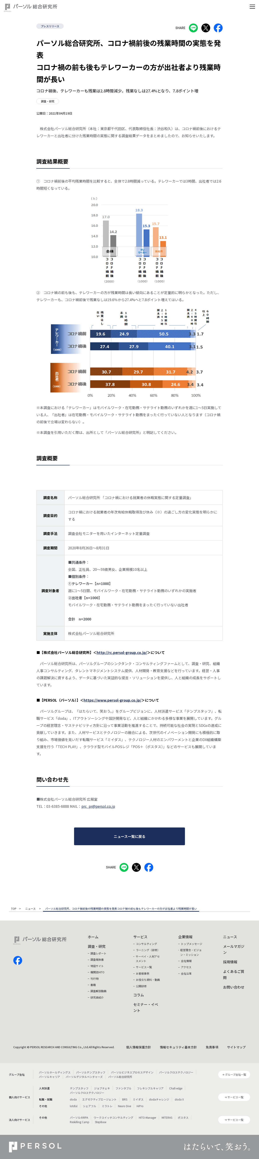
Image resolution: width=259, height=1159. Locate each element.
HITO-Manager (147, 1117)
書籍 (93, 985)
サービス (140, 936)
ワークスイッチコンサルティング (113, 1117)
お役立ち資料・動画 (148, 979)
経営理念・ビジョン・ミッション (191, 952)
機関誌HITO (97, 972)
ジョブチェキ (102, 1088)
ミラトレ (107, 1106)
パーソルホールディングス (55, 1072)
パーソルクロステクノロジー (176, 1072)
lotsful (73, 1106)
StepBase (100, 1122)
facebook (17, 960)
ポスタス (183, 1117)
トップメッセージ (191, 944)
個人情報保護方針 (138, 1047)
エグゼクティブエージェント (99, 1099)
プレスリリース (50, 26)
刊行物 (94, 978)
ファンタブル (123, 1088)
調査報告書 (97, 959)
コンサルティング (146, 944)
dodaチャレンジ (159, 1099)
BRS (124, 1099)
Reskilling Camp (79, 1122)
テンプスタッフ (79, 1088)
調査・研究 (97, 946)
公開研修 (141, 986)
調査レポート (98, 953)
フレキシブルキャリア (150, 1088)
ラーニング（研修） (148, 950)
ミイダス (138, 1099)
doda (73, 1099)
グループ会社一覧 (235, 1074)
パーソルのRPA (79, 1117)
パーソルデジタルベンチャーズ (84, 1077)
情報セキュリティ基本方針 (178, 1047)
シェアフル (89, 1106)
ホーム (93, 936)
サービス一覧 (144, 967)
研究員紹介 (97, 997)
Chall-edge (175, 1088)
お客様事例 (142, 973)
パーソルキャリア (49, 1077)
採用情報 (230, 961)
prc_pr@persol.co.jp (98, 806)
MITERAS (167, 1117)
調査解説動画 (98, 991)
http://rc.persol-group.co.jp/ (122, 652)
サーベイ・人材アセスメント (148, 958)
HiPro (140, 1106)
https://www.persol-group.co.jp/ (112, 700)
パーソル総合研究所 (120, 1077)
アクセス (186, 967)
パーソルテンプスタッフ (90, 1072)
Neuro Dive (124, 1106)
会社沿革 (186, 973)
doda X (179, 1099)
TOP (13, 908)
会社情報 (186, 961)
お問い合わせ (233, 987)
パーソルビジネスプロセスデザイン (132, 1072)
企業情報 (185, 936)
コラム (138, 994)
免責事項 (212, 1047)
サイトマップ (236, 1047)
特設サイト (97, 966)
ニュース (30, 908)
